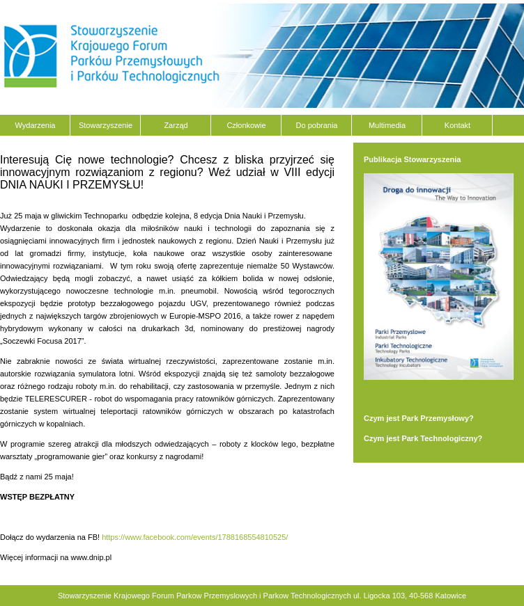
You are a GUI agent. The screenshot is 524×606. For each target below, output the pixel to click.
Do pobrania (317, 125)
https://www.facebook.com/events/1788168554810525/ (195, 537)
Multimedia (387, 125)
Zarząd (175, 125)
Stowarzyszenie (105, 125)
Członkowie (245, 125)
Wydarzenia (35, 125)
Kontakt (457, 125)
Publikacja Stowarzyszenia (412, 159)
